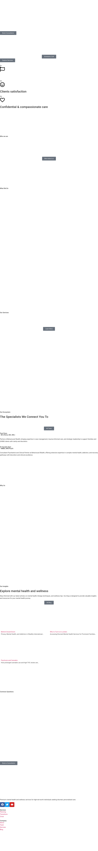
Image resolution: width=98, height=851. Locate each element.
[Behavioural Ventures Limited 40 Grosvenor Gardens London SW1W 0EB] (49, 840)
